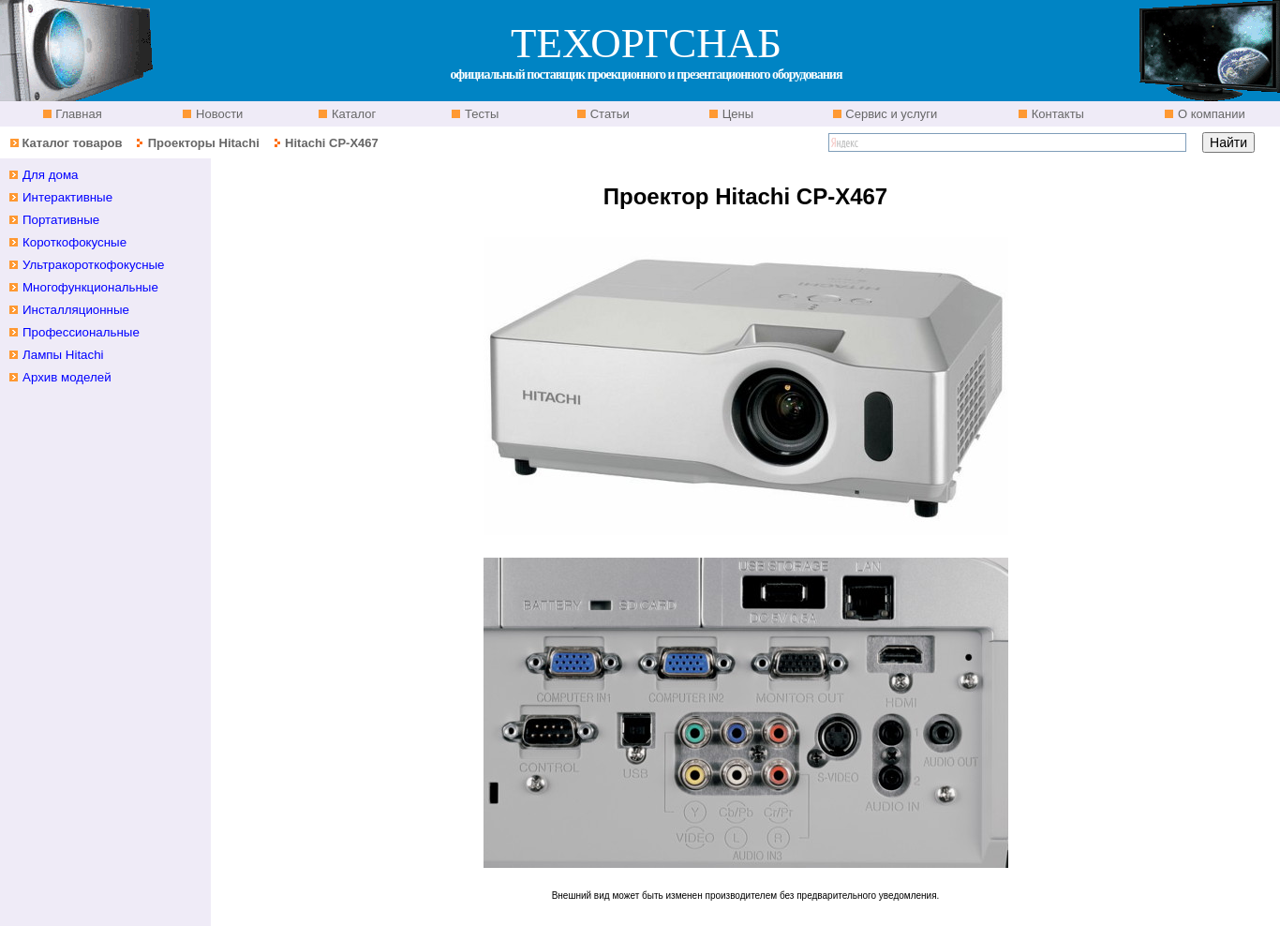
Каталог (352, 114)
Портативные (60, 220)
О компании (1209, 114)
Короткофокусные (74, 242)
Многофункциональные (90, 287)
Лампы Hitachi (63, 355)
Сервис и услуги (890, 114)
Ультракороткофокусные (93, 265)
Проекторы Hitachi (204, 143)
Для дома (50, 175)
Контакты (1056, 114)
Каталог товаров (72, 143)
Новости (217, 114)
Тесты (480, 114)
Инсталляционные (75, 310)
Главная (77, 114)
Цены (736, 114)
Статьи (608, 114)
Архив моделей (67, 377)
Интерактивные (67, 197)
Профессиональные (81, 332)
